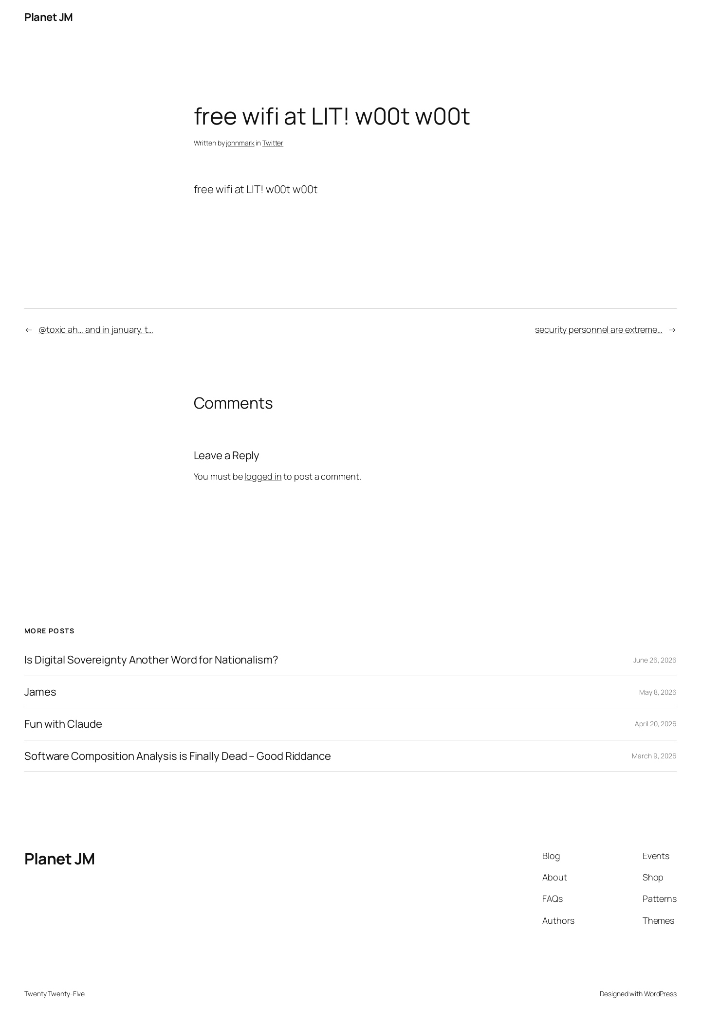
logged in (262, 476)
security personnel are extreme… (599, 329)
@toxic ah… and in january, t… (95, 329)
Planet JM (48, 17)
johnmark (240, 142)
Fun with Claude (63, 724)
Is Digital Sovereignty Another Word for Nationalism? (151, 660)
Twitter (272, 142)
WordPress (660, 993)
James (40, 692)
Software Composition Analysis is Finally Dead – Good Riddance (177, 756)
